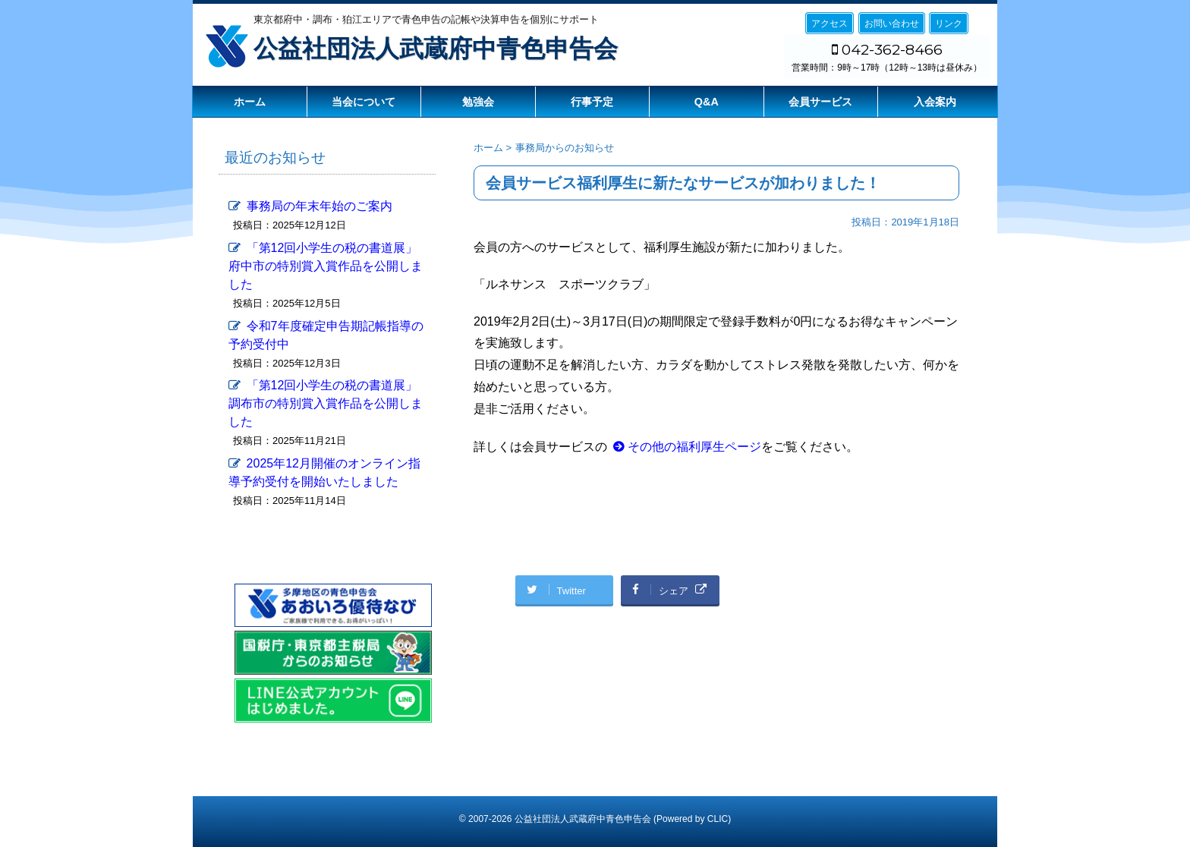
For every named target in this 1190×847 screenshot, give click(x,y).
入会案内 (935, 102)
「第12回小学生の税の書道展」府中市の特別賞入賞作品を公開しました (325, 266)
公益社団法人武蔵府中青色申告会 (435, 48)
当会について (363, 102)
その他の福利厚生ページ (694, 446)
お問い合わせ (891, 23)
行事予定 (592, 102)
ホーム (250, 102)
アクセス (829, 23)
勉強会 (478, 102)
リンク (948, 23)
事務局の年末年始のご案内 (319, 206)
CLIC (717, 819)
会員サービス (820, 102)
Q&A (706, 102)
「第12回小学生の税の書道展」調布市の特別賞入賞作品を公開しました (325, 403)
